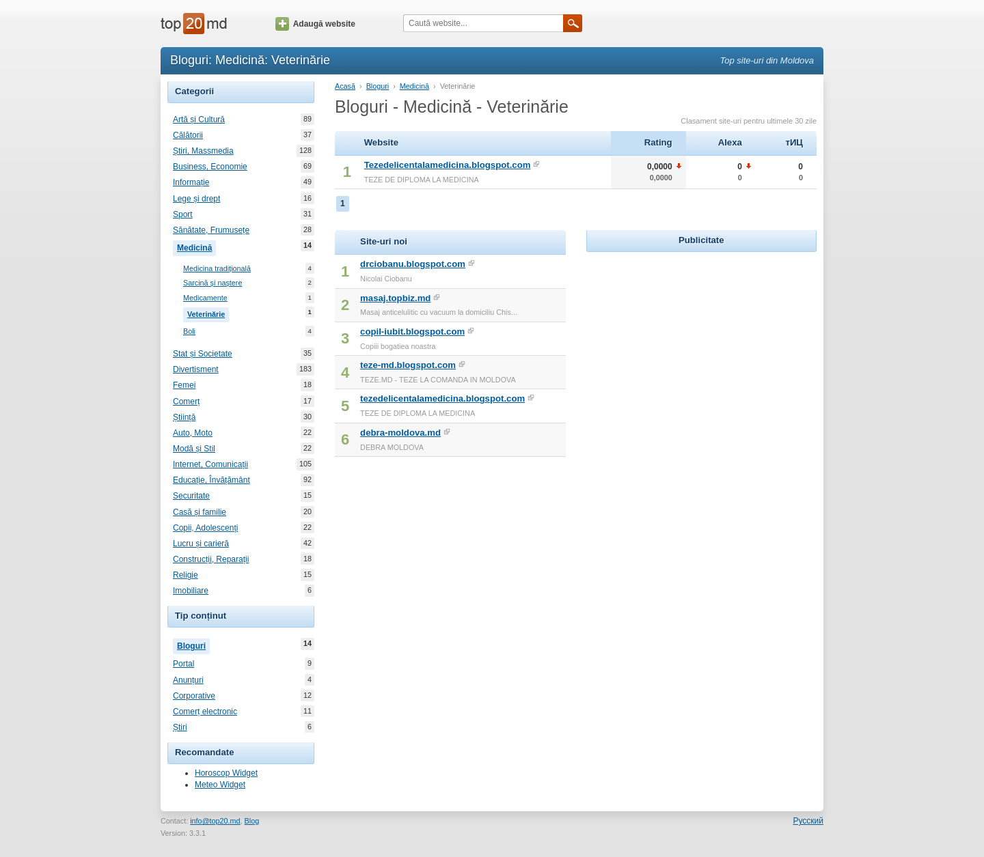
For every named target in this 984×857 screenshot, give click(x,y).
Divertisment (196, 369)
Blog (252, 821)
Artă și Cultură (199, 119)
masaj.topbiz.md (395, 298)
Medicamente (205, 298)
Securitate (191, 495)
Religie (185, 575)
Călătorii (188, 135)
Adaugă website (315, 24)
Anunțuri (188, 680)
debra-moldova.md (400, 432)
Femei (184, 385)
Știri (180, 727)
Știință (184, 417)
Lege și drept (196, 198)
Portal (183, 663)
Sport (183, 214)
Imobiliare (190, 590)
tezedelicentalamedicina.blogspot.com (442, 398)
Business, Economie (210, 166)
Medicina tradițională (217, 269)
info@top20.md (215, 821)
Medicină (196, 246)
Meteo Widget (220, 784)
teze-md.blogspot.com (408, 365)
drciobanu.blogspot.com (412, 264)
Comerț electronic (205, 711)
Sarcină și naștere (212, 283)
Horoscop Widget (226, 773)
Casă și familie (199, 512)
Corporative (194, 695)
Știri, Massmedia (203, 150)
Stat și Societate (202, 353)
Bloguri (193, 644)
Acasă (345, 86)
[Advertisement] (701, 340)
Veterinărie (208, 312)
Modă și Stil (194, 448)
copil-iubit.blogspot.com (412, 331)
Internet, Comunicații (210, 464)
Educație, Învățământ (211, 480)
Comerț (186, 401)
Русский (808, 821)
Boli (189, 331)
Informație (191, 182)
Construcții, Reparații (211, 559)
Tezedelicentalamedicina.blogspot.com (447, 165)
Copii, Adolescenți (205, 527)
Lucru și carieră (201, 543)
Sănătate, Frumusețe (211, 230)
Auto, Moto (193, 432)
